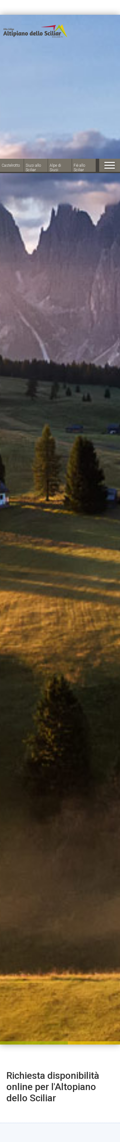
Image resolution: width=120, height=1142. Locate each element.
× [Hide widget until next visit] (21, 1101)
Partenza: (47, 1096)
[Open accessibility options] (14, 1108)
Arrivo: (47, 1076)
